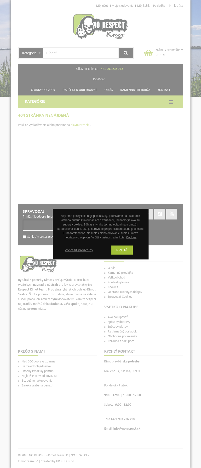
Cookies (131, 237)
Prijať (122, 250)
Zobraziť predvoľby (79, 250)
